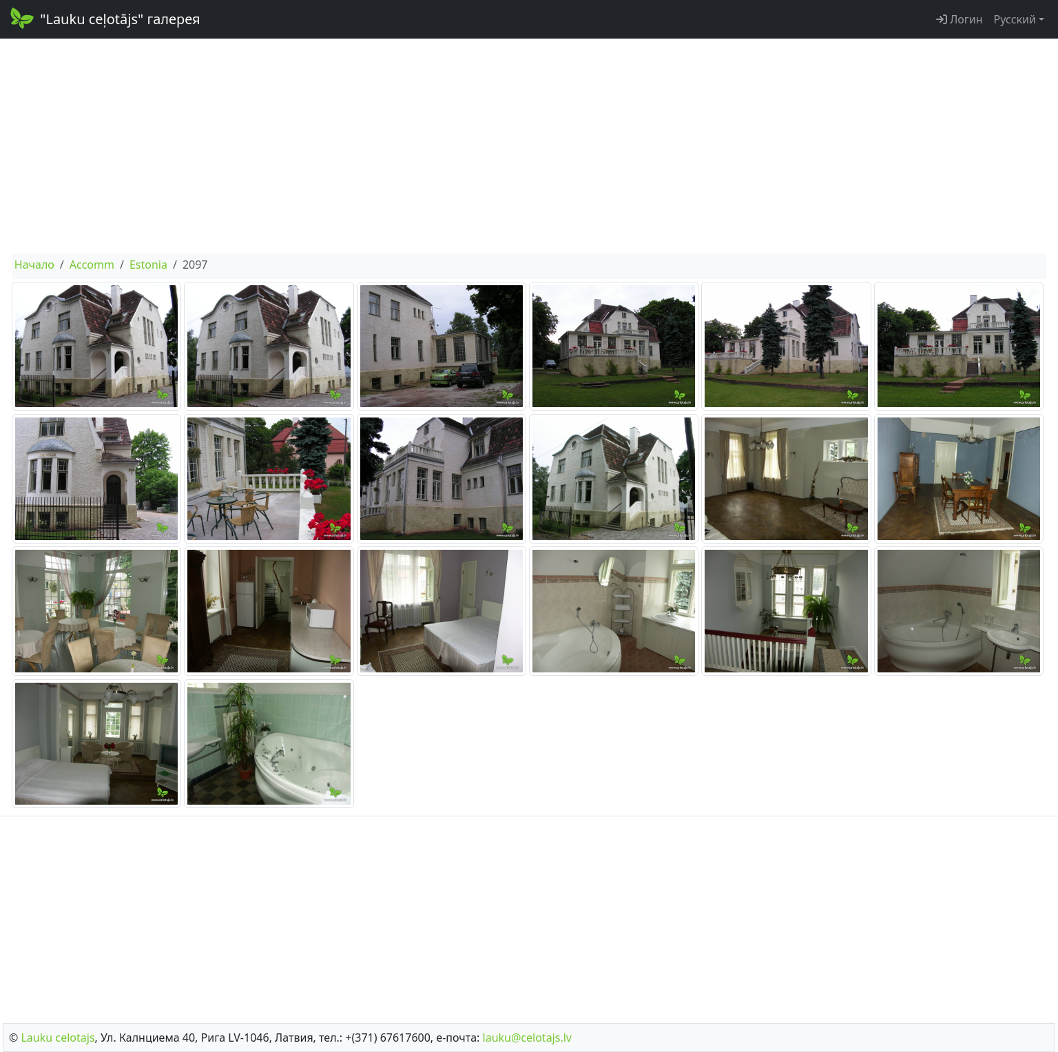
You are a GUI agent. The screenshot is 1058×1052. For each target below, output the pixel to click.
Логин (959, 19)
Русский (1015, 19)
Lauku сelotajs (57, 1037)
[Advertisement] (529, 146)
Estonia (148, 264)
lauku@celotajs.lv (527, 1037)
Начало (34, 264)
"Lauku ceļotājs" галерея (104, 18)
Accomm (92, 264)
